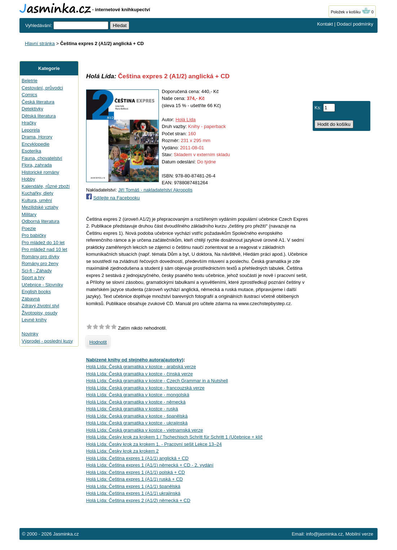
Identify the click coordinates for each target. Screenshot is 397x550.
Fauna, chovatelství (42, 158)
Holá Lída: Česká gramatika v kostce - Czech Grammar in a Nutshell (157, 380)
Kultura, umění (37, 200)
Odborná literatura (40, 221)
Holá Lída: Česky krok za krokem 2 (122, 451)
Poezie (29, 228)
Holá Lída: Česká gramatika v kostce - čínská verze (139, 374)
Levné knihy (34, 319)
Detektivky (32, 108)
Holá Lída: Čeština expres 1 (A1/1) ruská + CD (134, 479)
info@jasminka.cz (324, 534)
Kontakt (325, 24)
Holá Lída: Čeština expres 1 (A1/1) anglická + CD (137, 458)
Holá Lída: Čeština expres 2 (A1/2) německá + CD (138, 500)
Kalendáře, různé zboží (46, 186)
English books (36, 291)
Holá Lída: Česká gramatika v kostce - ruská (132, 409)
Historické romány (40, 172)
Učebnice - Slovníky (42, 284)
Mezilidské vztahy (40, 207)
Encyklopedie (35, 144)
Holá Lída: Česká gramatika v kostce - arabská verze (141, 366)
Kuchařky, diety (37, 193)
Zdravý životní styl (40, 305)
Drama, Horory (37, 137)
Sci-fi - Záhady (37, 270)
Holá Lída (185, 119)
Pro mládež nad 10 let (44, 249)
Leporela (31, 130)
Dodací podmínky (355, 24)
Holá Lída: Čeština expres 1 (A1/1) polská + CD (135, 472)
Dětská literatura (39, 116)
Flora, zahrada (37, 165)
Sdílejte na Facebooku (116, 198)
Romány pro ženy (40, 263)
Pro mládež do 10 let (43, 242)
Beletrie (29, 80)
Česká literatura (38, 102)
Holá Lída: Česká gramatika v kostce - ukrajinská (137, 423)
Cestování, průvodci (42, 88)
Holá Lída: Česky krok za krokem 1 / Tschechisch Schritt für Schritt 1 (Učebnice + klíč (174, 437)
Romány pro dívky (40, 256)
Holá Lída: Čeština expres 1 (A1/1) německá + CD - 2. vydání (150, 465)
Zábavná (31, 299)
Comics (29, 94)
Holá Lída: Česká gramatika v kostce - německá (136, 402)
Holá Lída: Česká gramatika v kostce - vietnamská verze (144, 430)
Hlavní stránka (40, 43)
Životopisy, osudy (39, 313)
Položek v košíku (350, 12)
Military (29, 214)
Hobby (28, 179)
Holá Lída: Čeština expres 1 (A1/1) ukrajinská (133, 493)
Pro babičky (34, 235)
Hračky (29, 123)
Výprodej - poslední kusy (47, 341)
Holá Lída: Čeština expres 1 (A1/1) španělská (133, 486)
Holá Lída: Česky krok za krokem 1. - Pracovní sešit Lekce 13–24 (154, 444)
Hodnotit (98, 342)
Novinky (30, 333)
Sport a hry (33, 277)
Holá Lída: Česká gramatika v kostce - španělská (137, 416)
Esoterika (31, 151)
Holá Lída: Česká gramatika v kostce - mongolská (137, 394)
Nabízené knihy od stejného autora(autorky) (134, 359)
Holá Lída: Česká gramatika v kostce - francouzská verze (145, 388)
